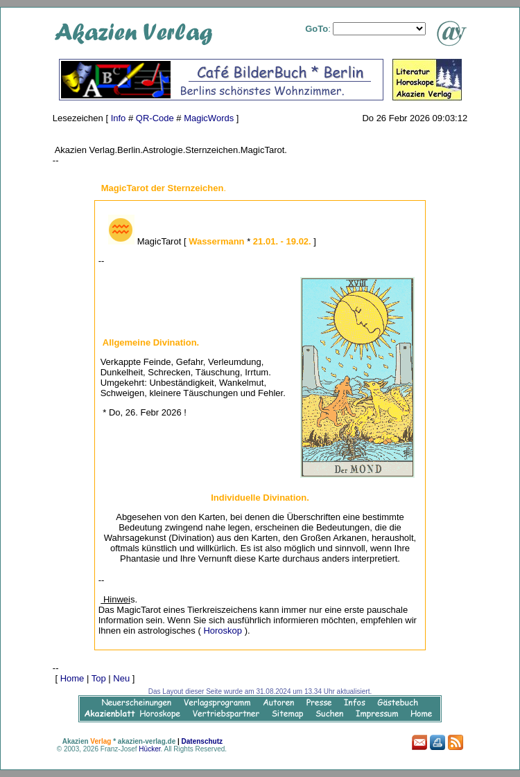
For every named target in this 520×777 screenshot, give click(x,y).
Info (118, 118)
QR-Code (155, 118)
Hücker (149, 749)
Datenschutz (202, 741)
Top (99, 678)
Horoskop (222, 630)
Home (72, 678)
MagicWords (209, 118)
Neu (121, 678)
